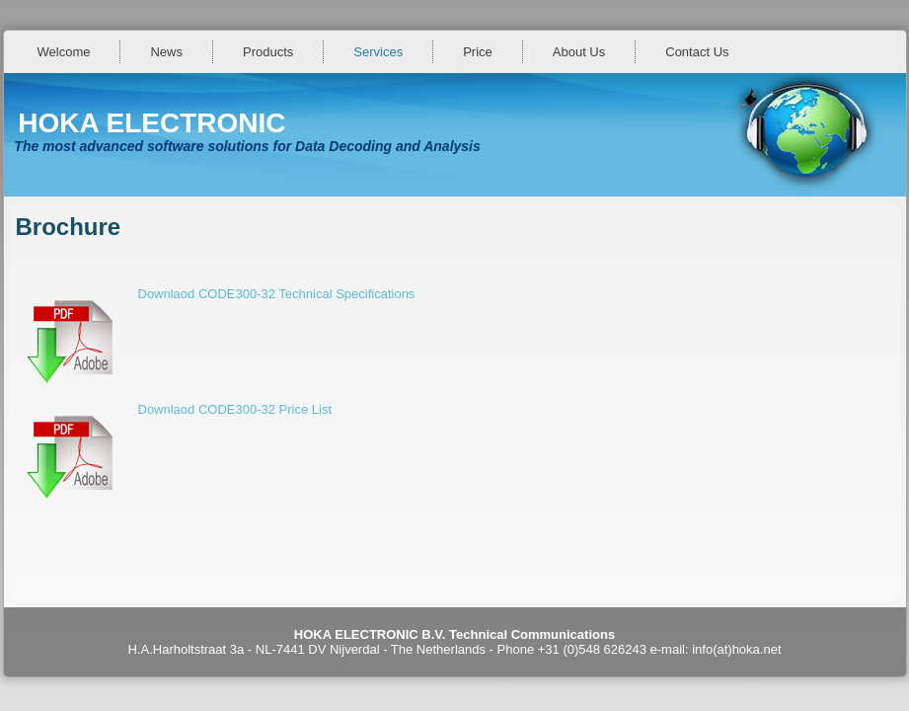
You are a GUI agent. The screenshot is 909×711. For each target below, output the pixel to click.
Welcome (64, 51)
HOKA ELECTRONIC (151, 123)
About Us (579, 51)
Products (268, 51)
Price (477, 51)
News (166, 51)
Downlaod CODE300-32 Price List (235, 409)
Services (378, 51)
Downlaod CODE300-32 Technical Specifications (277, 293)
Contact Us (696, 51)
